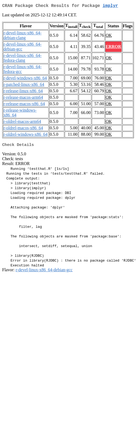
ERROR (113, 47)
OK (109, 36)
